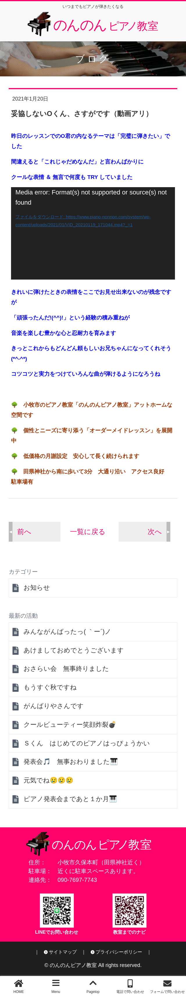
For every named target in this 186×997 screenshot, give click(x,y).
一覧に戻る (87, 532)
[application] (93, 233)
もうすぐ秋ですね (50, 687)
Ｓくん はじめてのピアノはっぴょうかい (87, 743)
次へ (155, 532)
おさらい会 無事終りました (66, 668)
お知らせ (37, 587)
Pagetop (93, 992)
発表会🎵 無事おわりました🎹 (71, 761)
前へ (24, 532)
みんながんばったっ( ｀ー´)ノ (67, 631)
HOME (18, 992)
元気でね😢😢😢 (48, 780)
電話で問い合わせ (130, 992)
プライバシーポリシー (119, 951)
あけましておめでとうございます (74, 650)
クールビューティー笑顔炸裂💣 (70, 724)
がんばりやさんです (54, 706)
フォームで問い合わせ (167, 992)
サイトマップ (63, 951)
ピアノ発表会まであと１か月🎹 (70, 799)
